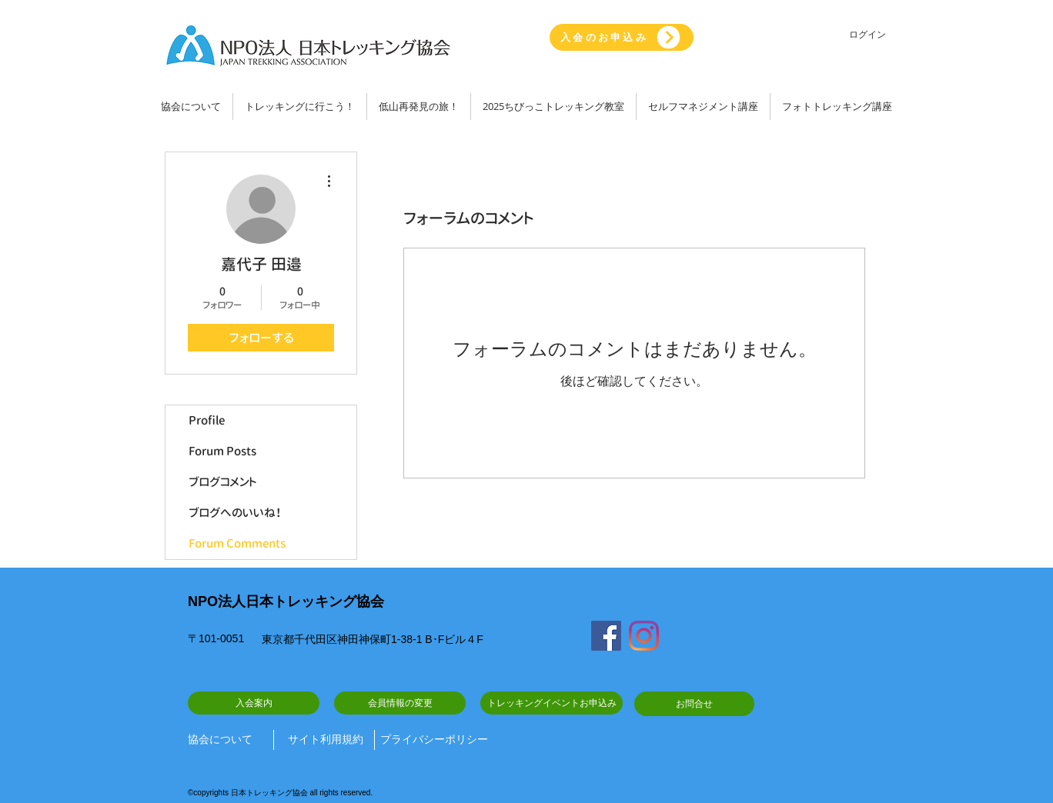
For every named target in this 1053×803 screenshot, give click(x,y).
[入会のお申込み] (622, 37)
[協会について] (225, 740)
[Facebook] (606, 636)
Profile (207, 420)
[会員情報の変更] (400, 703)
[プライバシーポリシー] (434, 740)
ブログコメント (223, 482)
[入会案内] (253, 703)
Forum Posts (222, 451)
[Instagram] (644, 636)
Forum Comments (237, 543)
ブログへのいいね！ (235, 513)
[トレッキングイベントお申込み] (551, 703)
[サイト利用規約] (325, 740)
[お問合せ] (694, 703)
